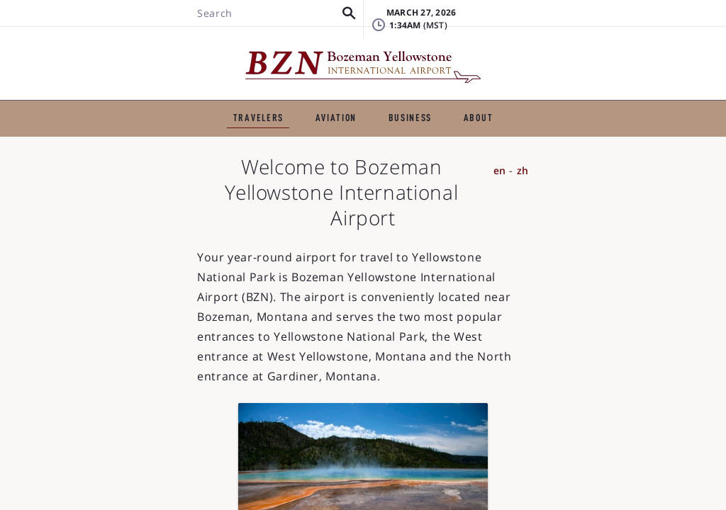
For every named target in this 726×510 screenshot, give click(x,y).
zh (689, 215)
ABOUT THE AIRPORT (552, 97)
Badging (659, 24)
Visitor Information (356, 156)
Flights (132, 134)
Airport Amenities (553, 134)
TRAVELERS (147, 97)
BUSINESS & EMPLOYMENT (400, 97)
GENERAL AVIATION (253, 97)
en (665, 215)
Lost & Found (555, 24)
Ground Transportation (240, 134)
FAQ (531, 46)
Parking (351, 134)
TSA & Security (440, 134)
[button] (199, 51)
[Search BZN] (122, 51)
